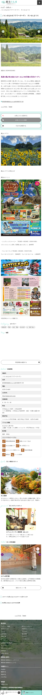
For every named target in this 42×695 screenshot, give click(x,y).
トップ (2, 7)
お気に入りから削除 (14, 120)
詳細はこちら (4, 684)
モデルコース (5, 629)
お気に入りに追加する (14, 116)
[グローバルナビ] (39, 2)
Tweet (10, 107)
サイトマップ (5, 646)
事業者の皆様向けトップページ (10, 660)
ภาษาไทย (3, 677)
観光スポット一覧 (14, 588)
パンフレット (25, 639)
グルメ (3, 631)
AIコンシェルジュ (27, 626)
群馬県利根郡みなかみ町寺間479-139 (12, 102)
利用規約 (3, 651)
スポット (8, 7)
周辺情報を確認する (27, 362)
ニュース (24, 636)
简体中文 (3, 674)
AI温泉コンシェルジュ (28, 629)
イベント (3, 639)
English (3, 669)
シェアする (4, 107)
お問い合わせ (5, 653)
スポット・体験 (5, 626)
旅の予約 (24, 634)
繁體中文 (3, 672)
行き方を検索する (14, 126)
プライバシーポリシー (7, 648)
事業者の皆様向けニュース (8, 662)
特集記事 (3, 636)
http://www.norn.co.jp (8, 396)
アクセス (24, 631)
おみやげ (3, 634)
